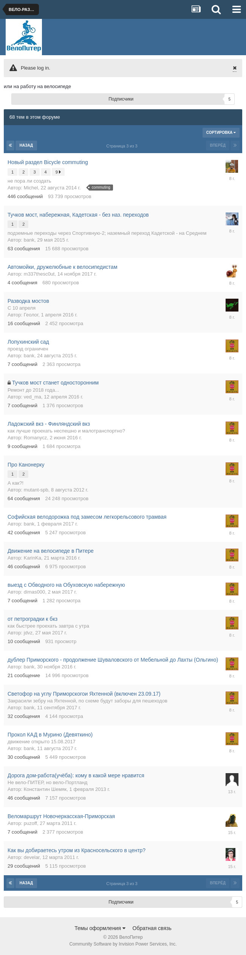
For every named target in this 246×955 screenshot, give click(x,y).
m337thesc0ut (39, 274)
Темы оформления (99, 928)
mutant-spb (36, 490)
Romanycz (35, 437)
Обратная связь (152, 928)
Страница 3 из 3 (123, 146)
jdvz (28, 633)
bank (29, 240)
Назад (26, 145)
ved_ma (32, 397)
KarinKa (32, 558)
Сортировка (221, 132)
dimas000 (34, 592)
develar (32, 857)
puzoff (30, 823)
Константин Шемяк (45, 789)
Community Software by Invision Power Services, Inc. (122, 944)
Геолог (31, 315)
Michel (31, 188)
